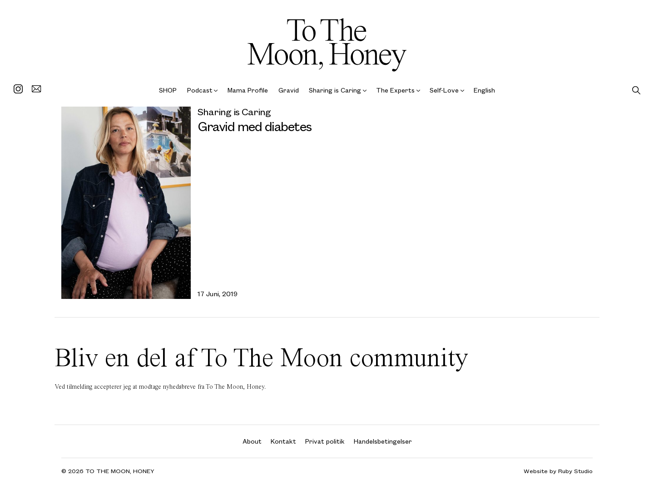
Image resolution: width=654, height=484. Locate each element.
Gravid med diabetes (255, 126)
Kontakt (283, 441)
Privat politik (325, 441)
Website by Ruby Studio (558, 471)
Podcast (200, 90)
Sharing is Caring (335, 90)
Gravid (288, 90)
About (252, 441)
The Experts (395, 90)
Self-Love (444, 90)
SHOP (168, 90)
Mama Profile (248, 90)
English (484, 90)
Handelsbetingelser (383, 441)
